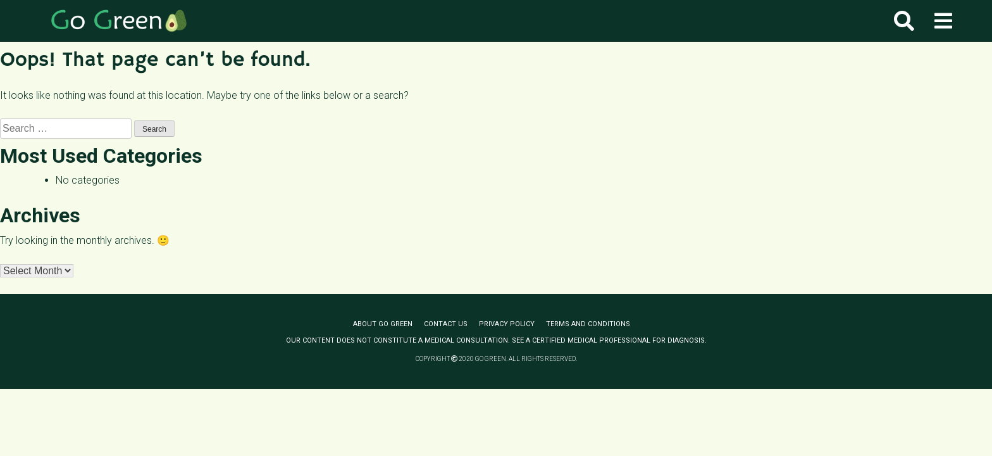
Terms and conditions (588, 324)
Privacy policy (507, 324)
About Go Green (382, 324)
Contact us (446, 324)
